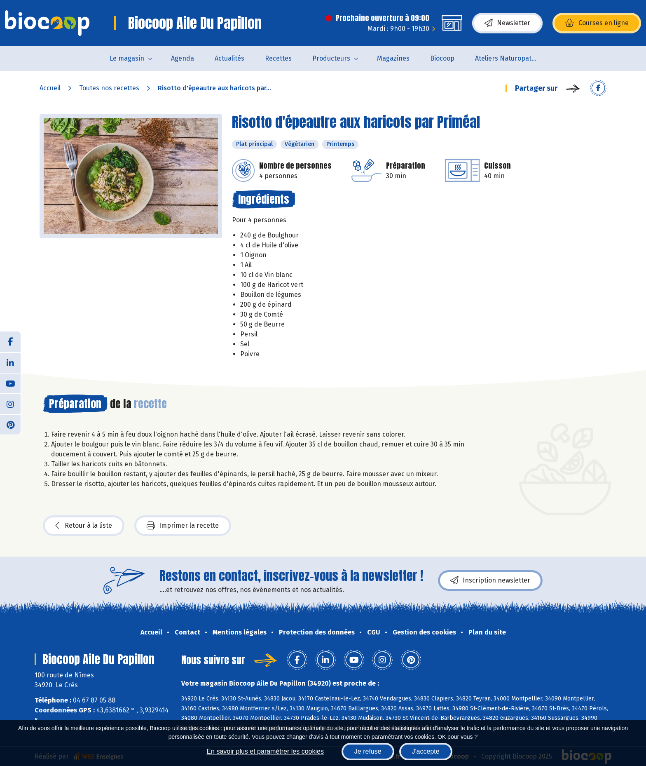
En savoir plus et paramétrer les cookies (265, 751)
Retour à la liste (83, 526)
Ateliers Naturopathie (508, 58)
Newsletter (507, 23)
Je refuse (368, 751)
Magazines (393, 58)
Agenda (182, 58)
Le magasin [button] (127, 58)
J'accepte (426, 751)
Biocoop (442, 58)
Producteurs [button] (331, 58)
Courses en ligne (597, 23)
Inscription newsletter (490, 580)
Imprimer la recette (183, 526)
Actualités (229, 58)
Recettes (278, 58)
